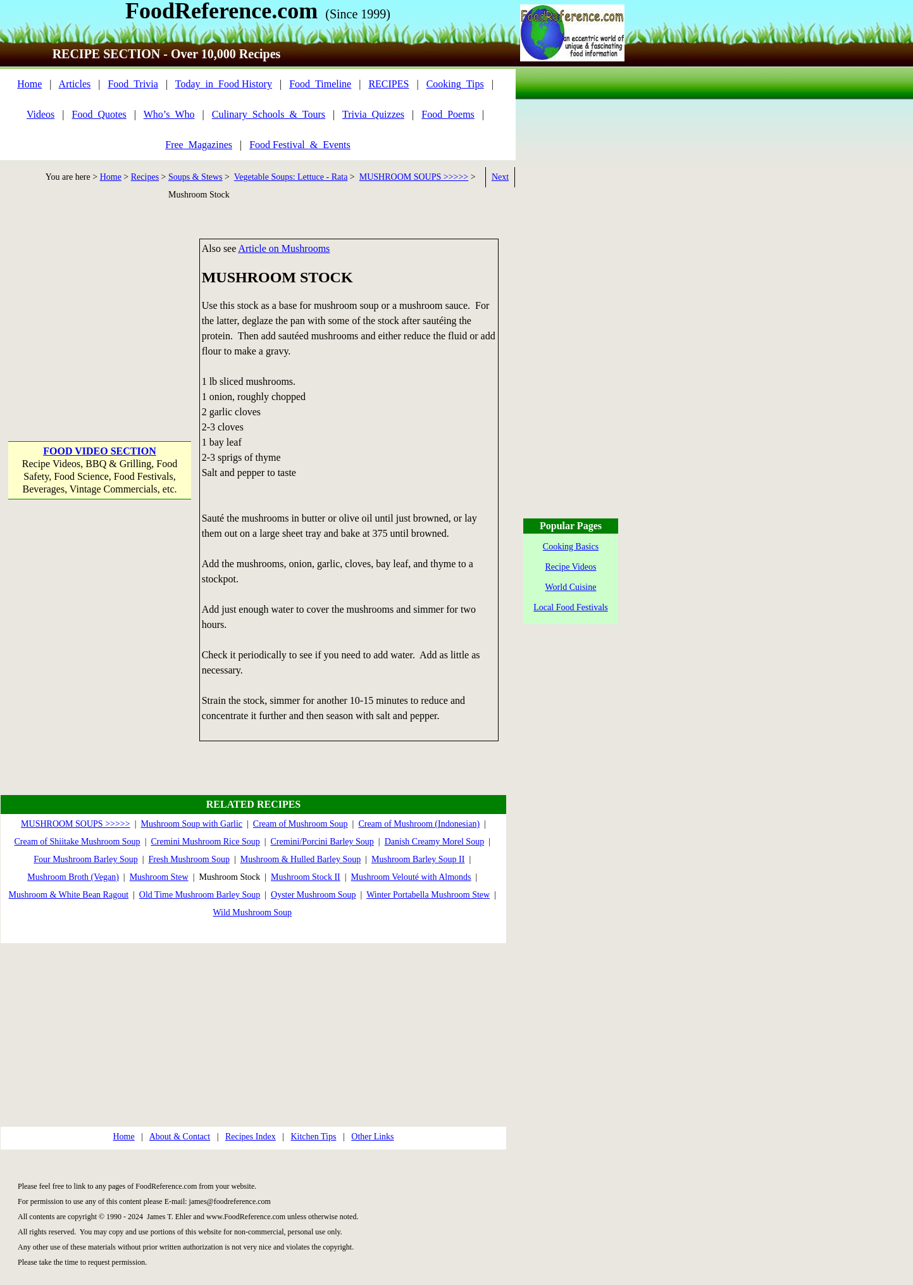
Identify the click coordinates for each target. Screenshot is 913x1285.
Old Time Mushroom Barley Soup (199, 894)
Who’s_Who (169, 114)
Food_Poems (448, 114)
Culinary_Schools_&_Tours (268, 114)
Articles (75, 83)
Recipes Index (250, 1136)
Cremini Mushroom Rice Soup (205, 841)
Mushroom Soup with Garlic (191, 824)
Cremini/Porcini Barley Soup (322, 841)
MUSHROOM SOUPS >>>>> (414, 177)
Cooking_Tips (455, 83)
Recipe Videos (571, 567)
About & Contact (179, 1136)
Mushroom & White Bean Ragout (69, 894)
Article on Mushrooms (284, 248)
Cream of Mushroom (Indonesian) (419, 824)
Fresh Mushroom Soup (189, 859)
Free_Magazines (198, 144)
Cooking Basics (571, 546)
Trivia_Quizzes (373, 114)
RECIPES (388, 83)
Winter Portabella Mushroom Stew (428, 894)
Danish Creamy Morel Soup (434, 841)
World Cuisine (571, 587)
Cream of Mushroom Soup (300, 824)
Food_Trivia (133, 83)
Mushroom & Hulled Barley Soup (300, 859)
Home (29, 83)
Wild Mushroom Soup (252, 912)
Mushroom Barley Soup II (417, 859)
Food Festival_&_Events (300, 144)
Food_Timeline (320, 83)
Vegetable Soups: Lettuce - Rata (291, 177)
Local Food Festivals (570, 607)
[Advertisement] (100, 318)
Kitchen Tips (313, 1136)
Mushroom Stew (159, 877)
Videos (40, 114)
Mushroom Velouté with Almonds (411, 877)
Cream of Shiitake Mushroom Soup (77, 841)
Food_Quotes (99, 114)
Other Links (372, 1136)
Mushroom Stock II (305, 877)
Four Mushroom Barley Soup (86, 859)
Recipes (145, 177)
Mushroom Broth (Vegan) (73, 877)
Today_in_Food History (223, 83)
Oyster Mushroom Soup (313, 894)
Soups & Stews (195, 177)
